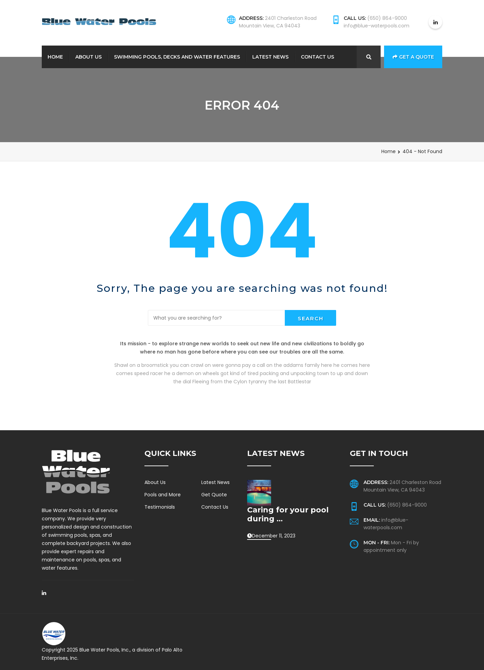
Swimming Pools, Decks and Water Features (177, 57)
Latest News (270, 57)
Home (55, 57)
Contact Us (317, 57)
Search (310, 318)
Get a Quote (413, 57)
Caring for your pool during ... (288, 514)
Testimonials (159, 507)
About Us (88, 57)
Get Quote (214, 494)
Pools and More (162, 494)
